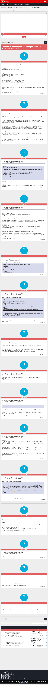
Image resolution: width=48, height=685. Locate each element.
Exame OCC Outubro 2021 (18, 643)
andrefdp (11, 636)
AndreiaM (40, 647)
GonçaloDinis (12, 640)
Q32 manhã (6, 606)
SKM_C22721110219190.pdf (8, 530)
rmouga (24, 433)
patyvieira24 (24, 397)
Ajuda (11, 4)
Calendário (16, 4)
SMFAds (2, 675)
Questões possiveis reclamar (11, 635)
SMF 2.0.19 (3, 674)
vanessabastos (12, 646)
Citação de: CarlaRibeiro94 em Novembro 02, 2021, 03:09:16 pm (12, 164)
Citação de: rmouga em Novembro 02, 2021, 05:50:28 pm (11, 481)
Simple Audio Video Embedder (6, 676)
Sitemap (18, 678)
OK (23, 682)
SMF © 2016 (7, 674)
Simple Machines (12, 674)
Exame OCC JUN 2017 (16, 633)
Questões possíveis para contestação (12, 645)
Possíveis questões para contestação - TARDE (14, 642)
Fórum (7, 4)
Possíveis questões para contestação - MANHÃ (13, 64)
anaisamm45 (24, 290)
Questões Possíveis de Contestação (12, 638)
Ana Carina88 (24, 339)
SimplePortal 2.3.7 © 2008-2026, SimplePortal (8, 678)
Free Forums (7, 675)
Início (3, 4)
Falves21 (24, 204)
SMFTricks (6, 679)
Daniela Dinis (24, 158)
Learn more (27, 682)
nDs (39, 640)
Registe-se (27, 4)
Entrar (21, 4)
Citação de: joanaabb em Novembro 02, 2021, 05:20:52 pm (11, 404)
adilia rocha (12, 633)
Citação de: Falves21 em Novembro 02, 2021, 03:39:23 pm (11, 262)
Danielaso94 (24, 256)
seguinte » (45, 40)
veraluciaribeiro (41, 643)
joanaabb (24, 370)
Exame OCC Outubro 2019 (19, 640)
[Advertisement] (23, 23)
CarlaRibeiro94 (24, 61)
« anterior (41, 40)
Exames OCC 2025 (17, 646)
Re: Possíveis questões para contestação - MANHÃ (13, 113)
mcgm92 (40, 633)
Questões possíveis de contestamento (12, 632)
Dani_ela (24, 603)
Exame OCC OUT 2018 (19, 636)
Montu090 (11, 643)
